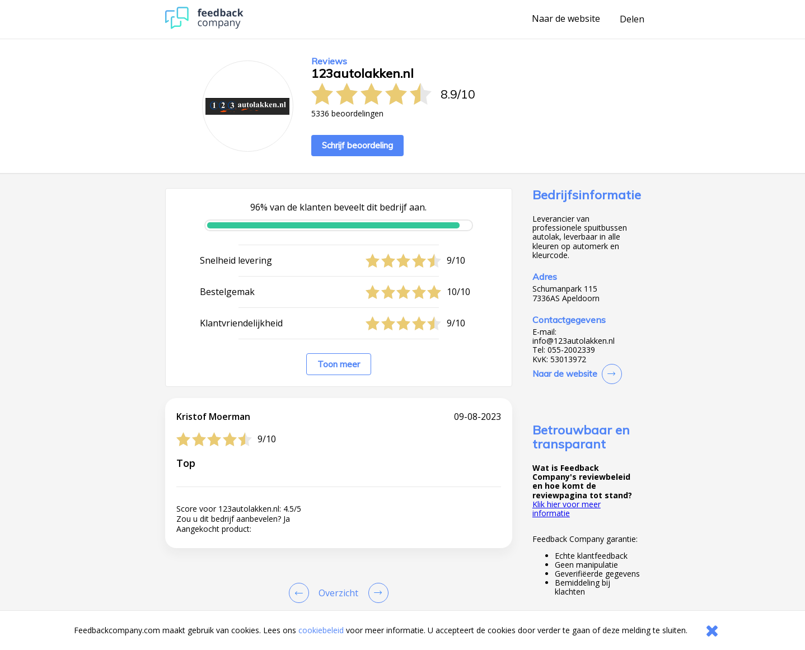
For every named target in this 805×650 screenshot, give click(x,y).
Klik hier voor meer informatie (566, 508)
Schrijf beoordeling (357, 145)
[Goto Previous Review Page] (301, 593)
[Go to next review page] (376, 593)
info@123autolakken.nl (573, 340)
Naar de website (566, 19)
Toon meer (338, 364)
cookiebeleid (321, 630)
